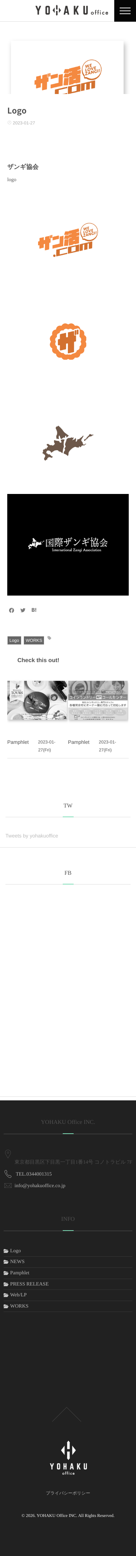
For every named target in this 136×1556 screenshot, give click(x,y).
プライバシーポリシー (68, 1493)
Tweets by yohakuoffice (31, 836)
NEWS (17, 1262)
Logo (14, 640)
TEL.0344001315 (34, 1164)
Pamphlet (18, 742)
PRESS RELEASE (29, 1284)
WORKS (34, 640)
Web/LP (18, 1295)
